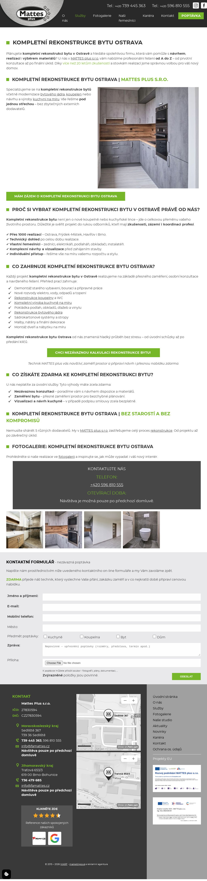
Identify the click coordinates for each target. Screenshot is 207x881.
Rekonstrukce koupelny (34, 298)
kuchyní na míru (46, 99)
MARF (63, 866)
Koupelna (90, 637)
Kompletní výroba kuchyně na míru (43, 302)
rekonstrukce (161, 430)
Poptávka (191, 15)
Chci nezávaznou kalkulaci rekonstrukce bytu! (103, 352)
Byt (121, 637)
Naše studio (162, 722)
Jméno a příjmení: (22, 596)
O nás (65, 18)
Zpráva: (13, 645)
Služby (80, 15)
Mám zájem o (65, 196)
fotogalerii (67, 456)
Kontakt (167, 15)
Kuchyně (53, 637)
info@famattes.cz (35, 748)
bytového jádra (52, 94)
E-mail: (13, 606)
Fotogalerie (102, 15)
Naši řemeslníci (127, 18)
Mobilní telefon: (20, 616)
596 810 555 (52, 742)
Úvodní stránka (165, 698)
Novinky (159, 733)
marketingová (77, 866)
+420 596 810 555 (106, 485)
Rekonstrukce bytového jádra (38, 312)
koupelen (74, 94)
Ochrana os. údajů (167, 751)
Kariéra (148, 15)
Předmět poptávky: (23, 636)
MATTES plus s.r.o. (85, 58)
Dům (159, 637)
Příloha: (13, 662)
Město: (12, 627)
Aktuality (160, 727)
